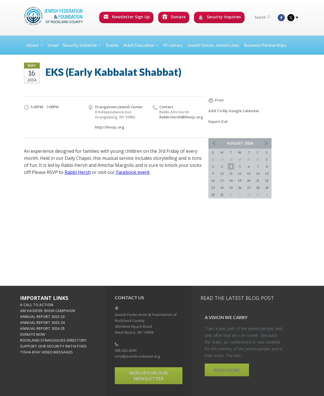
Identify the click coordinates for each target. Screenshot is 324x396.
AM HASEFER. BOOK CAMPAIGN (47, 310)
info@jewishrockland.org (137, 356)
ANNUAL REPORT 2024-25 (42, 328)
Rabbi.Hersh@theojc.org (181, 117)
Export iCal (218, 121)
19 (239, 180)
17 (222, 180)
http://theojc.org (109, 127)
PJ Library (173, 45)
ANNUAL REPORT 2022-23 (42, 316)
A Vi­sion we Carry (226, 317)
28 (257, 187)
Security (82, 45)
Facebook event (132, 172)
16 (213, 180)
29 (266, 187)
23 (213, 187)
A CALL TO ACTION (36, 304)
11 (231, 173)
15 (266, 173)
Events (112, 45)
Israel (53, 45)
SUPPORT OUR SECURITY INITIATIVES (53, 346)
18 (231, 180)
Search (262, 17)
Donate (174, 16)
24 (222, 187)
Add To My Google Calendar (233, 110)
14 (257, 173)
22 (266, 180)
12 (239, 173)
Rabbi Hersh (78, 172)
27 (248, 187)
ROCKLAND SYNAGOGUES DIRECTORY (53, 340)
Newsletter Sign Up (126, 16)
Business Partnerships (265, 45)
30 (213, 194)
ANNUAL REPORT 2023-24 (42, 322)
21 (257, 180)
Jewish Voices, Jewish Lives (213, 45)
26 (239, 187)
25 (231, 187)
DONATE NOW (32, 334)
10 (222, 173)
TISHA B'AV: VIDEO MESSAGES (46, 352)
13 (248, 173)
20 (248, 180)
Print (216, 100)
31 (222, 194)
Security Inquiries (219, 17)
